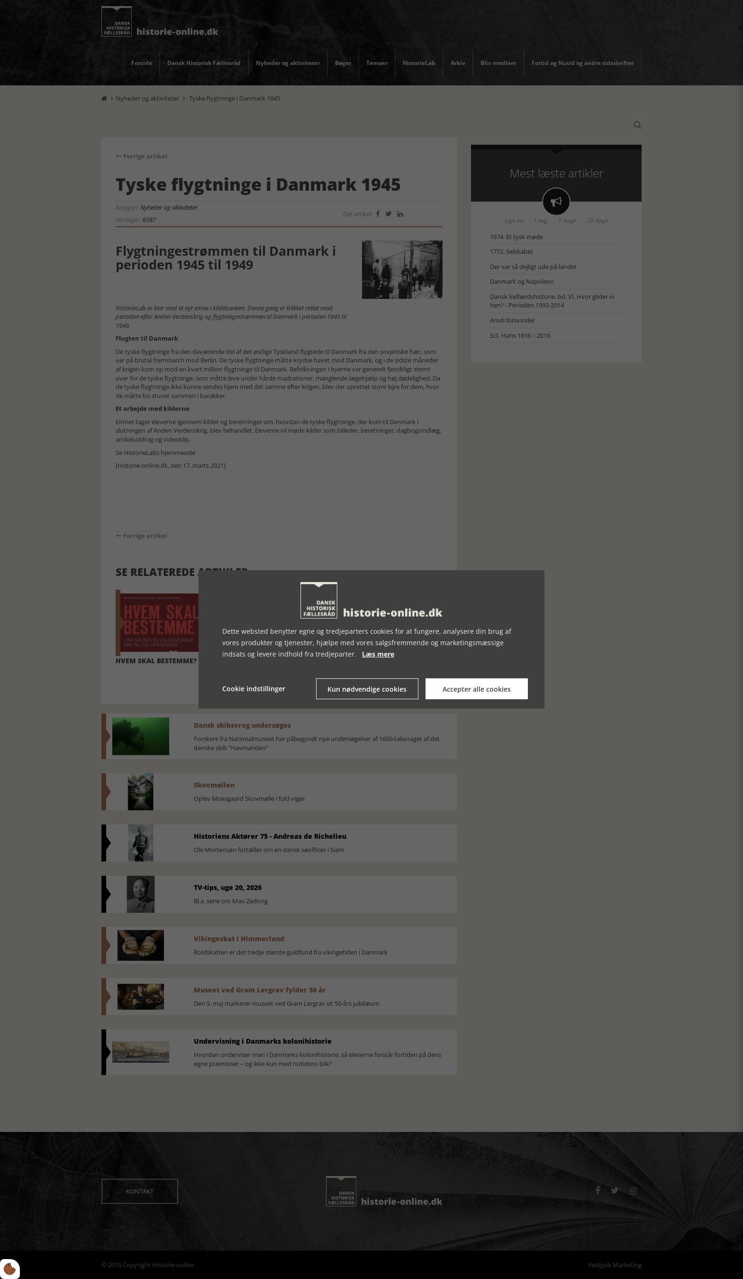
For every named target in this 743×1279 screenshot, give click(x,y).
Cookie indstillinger (253, 688)
